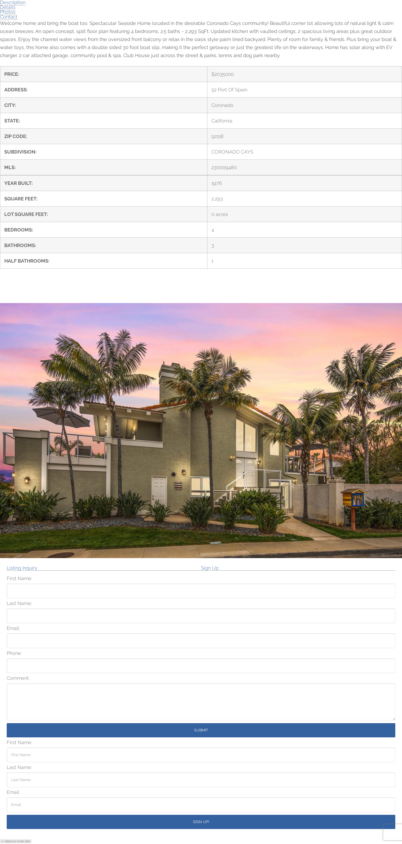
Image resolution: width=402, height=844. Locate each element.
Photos (8, 12)
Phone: (14, 653)
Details (8, 7)
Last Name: (19, 603)
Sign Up (210, 568)
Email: (13, 628)
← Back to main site (15, 841)
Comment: (18, 678)
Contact (8, 17)
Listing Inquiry (22, 568)
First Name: (19, 578)
